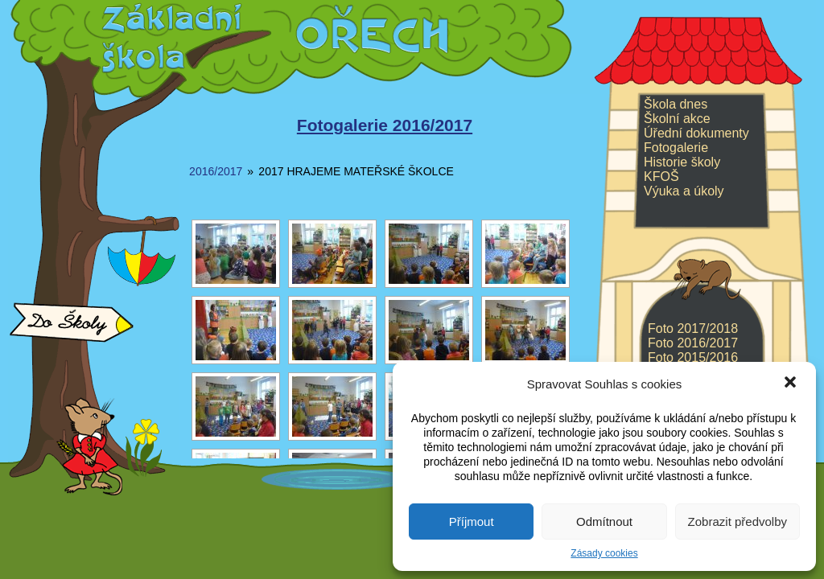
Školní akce (677, 118)
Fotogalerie (676, 147)
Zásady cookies (604, 553)
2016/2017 (215, 171)
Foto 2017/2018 (693, 328)
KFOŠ (661, 176)
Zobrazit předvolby (737, 521)
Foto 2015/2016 (693, 357)
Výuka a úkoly (684, 191)
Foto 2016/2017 (693, 343)
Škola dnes (675, 104)
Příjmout (471, 521)
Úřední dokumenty (696, 133)
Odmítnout (604, 521)
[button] (790, 383)
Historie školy (682, 162)
